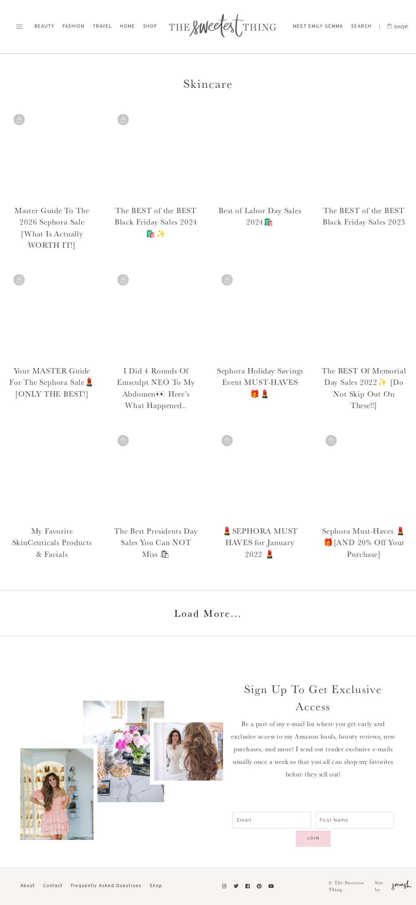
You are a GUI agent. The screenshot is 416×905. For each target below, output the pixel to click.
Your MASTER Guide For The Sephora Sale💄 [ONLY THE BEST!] (52, 382)
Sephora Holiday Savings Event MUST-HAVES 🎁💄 (260, 382)
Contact (53, 886)
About (27, 886)
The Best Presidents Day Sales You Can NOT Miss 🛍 (155, 542)
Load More (208, 613)
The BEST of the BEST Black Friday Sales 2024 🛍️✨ (156, 222)
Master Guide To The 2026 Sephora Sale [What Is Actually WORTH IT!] (52, 228)
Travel (102, 26)
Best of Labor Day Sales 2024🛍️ (260, 216)
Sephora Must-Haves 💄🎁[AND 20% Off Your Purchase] (364, 542)
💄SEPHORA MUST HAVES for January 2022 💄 (260, 542)
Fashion (73, 26)
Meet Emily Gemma (318, 26)
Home (127, 26)
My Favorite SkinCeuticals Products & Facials (52, 542)
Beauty (44, 26)
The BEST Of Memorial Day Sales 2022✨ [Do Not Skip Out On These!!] (364, 388)
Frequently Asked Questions (106, 886)
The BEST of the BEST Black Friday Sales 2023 (364, 216)
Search (361, 26)
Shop (150, 26)
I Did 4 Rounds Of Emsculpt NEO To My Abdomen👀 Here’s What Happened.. (156, 388)
